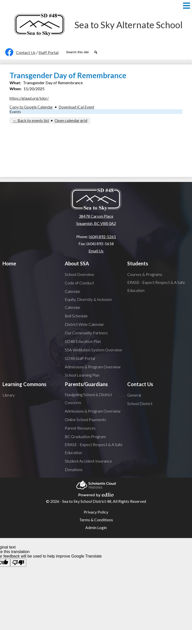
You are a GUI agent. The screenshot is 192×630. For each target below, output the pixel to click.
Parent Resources (80, 428)
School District (139, 403)
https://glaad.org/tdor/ (29, 98)
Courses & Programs (144, 274)
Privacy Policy (96, 512)
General (134, 395)
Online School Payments (85, 419)
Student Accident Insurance (88, 461)
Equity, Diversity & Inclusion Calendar (88, 303)
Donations (73, 469)
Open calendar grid (70, 120)
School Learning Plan (82, 375)
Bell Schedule (76, 315)
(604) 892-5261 (102, 236)
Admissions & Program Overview (92, 366)
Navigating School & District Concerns (88, 398)
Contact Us (26, 52)
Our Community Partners (86, 332)
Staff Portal (48, 52)
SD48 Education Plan (83, 341)
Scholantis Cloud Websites (96, 484)
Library (8, 395)
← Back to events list (31, 120)
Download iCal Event (76, 106)
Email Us (96, 250)
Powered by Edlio (96, 494)
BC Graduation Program (85, 436)
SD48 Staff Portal (80, 358)
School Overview (79, 274)
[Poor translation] (18, 563)
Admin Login (96, 527)
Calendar (72, 291)
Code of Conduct (79, 282)
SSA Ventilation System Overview (93, 349)
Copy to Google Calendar (31, 106)
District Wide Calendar (84, 324)
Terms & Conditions (96, 519)
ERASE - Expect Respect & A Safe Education (156, 286)
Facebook (8, 53)
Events (15, 111)
